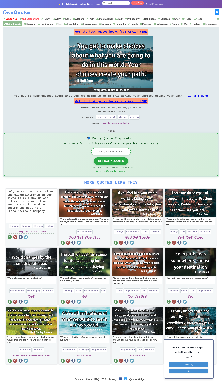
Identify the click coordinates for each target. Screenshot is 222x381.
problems (205, 240)
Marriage (106, 24)
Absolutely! (189, 364)
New (59, 24)
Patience (146, 24)
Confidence (132, 240)
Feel (136, 246)
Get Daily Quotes (111, 168)
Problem (199, 246)
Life (182, 240)
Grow (34, 240)
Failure (49, 234)
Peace (188, 19)
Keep (21, 240)
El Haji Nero (197, 98)
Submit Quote (13, 24)
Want (89, 364)
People (182, 246)
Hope (199, 19)
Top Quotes (46, 24)
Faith (120, 19)
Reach (97, 246)
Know (16, 364)
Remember (145, 246)
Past (28, 240)
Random (31, 24)
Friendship (73, 24)
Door (48, 364)
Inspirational (106, 19)
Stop (131, 305)
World (107, 129)
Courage (26, 234)
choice (134, 122)
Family (134, 24)
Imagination (211, 24)
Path (116, 129)
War (186, 24)
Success (165, 19)
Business (25, 358)
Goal (78, 299)
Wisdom (79, 19)
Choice (125, 129)
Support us (11, 19)
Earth (81, 246)
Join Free (138, 3)
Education (162, 24)
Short (177, 19)
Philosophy (133, 19)
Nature (175, 24)
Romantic (121, 24)
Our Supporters (30, 19)
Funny (47, 19)
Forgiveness (90, 24)
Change (14, 234)
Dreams (38, 234)
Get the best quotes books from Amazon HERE (111, 32)
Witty (58, 19)
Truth (91, 19)
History (196, 24)
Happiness (150, 19)
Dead (144, 305)
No (188, 370)
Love (68, 19)
